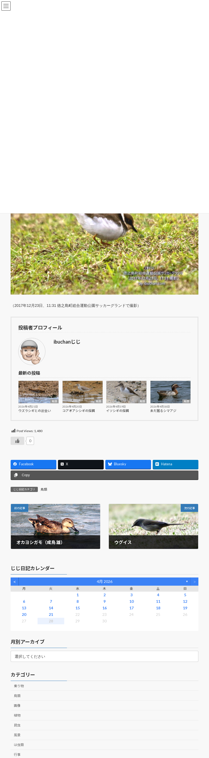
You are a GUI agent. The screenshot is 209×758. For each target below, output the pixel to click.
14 (51, 608)
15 (77, 608)
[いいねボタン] (17, 441)
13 (24, 608)
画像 (17, 705)
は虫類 (19, 745)
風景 (17, 735)
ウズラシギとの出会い (34, 411)
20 (24, 614)
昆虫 (17, 725)
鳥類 (54, 401)
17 (131, 608)
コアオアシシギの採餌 (78, 411)
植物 (17, 715)
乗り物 (19, 686)
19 (185, 608)
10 (131, 601)
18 (158, 608)
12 (185, 601)
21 (51, 614)
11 (158, 601)
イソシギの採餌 (117, 411)
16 (104, 608)
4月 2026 (104, 581)
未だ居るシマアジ (163, 411)
